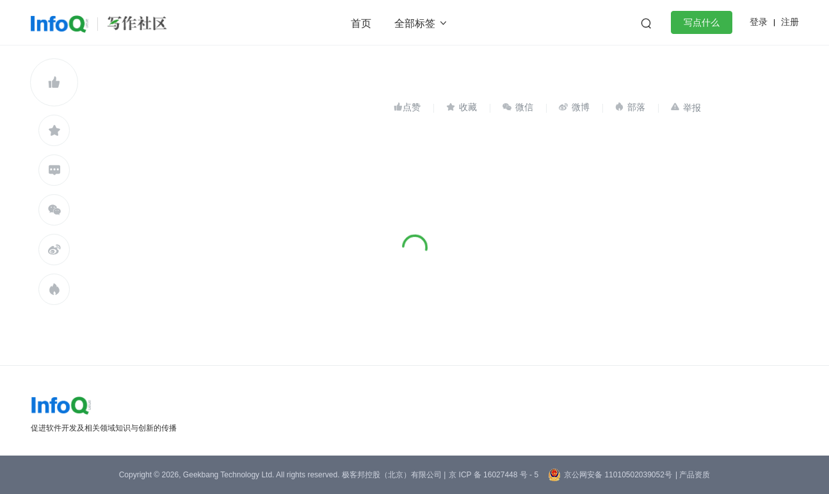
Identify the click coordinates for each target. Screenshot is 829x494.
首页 (361, 23)
